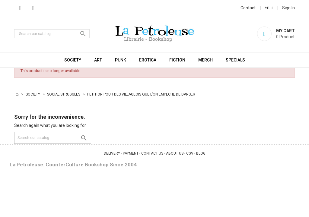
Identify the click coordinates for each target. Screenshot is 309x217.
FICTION (177, 60)
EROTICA (147, 60)
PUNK (120, 60)
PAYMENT (131, 153)
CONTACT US (152, 153)
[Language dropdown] (269, 8)
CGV (189, 153)
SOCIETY (72, 60)
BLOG (200, 153)
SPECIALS (235, 60)
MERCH (205, 60)
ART (98, 60)
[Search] (52, 33)
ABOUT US (174, 153)
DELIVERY (112, 153)
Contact (248, 7)
